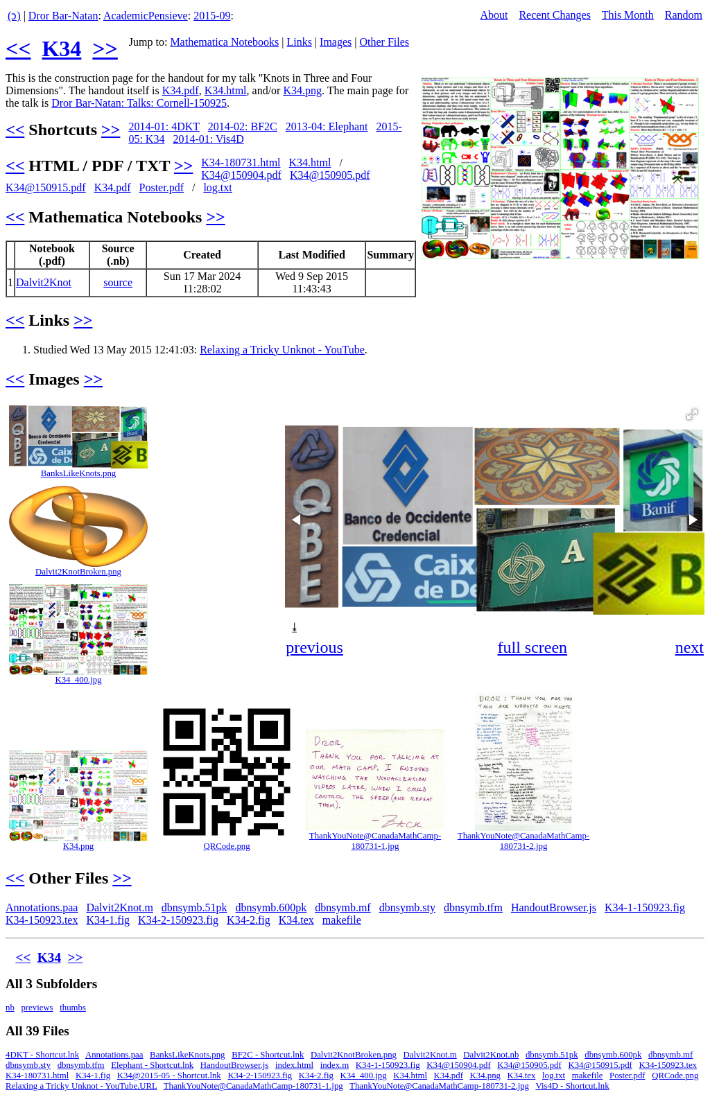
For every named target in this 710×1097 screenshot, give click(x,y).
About (494, 15)
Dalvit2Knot (43, 282)
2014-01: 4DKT (163, 126)
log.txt (217, 187)
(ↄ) (14, 15)
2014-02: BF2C (242, 126)
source (117, 282)
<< (18, 48)
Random (683, 15)
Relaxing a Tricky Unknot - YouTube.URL (81, 1086)
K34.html (226, 90)
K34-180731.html (240, 162)
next (689, 647)
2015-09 (211, 15)
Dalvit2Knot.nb (491, 1055)
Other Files (385, 42)
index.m (334, 1065)
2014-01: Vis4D (208, 139)
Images (336, 42)
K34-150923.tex (42, 920)
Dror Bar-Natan (63, 15)
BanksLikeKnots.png (78, 473)
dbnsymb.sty (407, 907)
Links (298, 42)
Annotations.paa (42, 907)
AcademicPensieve (145, 15)
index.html (294, 1065)
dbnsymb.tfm (473, 907)
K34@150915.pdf (46, 187)
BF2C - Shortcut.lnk (268, 1055)
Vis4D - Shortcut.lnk (572, 1086)
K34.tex (296, 920)
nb (10, 1007)
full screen (532, 647)
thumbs (73, 1007)
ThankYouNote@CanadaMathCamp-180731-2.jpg (523, 841)
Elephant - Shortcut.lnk (152, 1065)
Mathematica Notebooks (224, 42)
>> (104, 48)
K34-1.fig (108, 920)
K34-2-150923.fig (178, 920)
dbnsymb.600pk (271, 907)
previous (314, 647)
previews (37, 1007)
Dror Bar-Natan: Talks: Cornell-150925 (139, 103)
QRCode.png (226, 846)
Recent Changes (555, 15)
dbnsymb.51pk (194, 907)
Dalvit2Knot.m (119, 907)
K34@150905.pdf (330, 175)
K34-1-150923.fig (645, 907)
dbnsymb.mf (342, 907)
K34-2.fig (248, 920)
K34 (61, 48)
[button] (692, 414)
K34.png (302, 90)
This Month (628, 15)
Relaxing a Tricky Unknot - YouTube (282, 350)
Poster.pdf (161, 187)
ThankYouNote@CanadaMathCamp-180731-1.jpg (375, 841)
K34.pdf (180, 90)
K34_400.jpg (78, 680)
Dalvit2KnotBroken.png (78, 572)
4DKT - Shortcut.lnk (42, 1055)
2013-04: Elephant (327, 126)
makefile (341, 920)
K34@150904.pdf (241, 175)
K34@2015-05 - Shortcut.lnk (169, 1075)
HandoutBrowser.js (553, 907)
